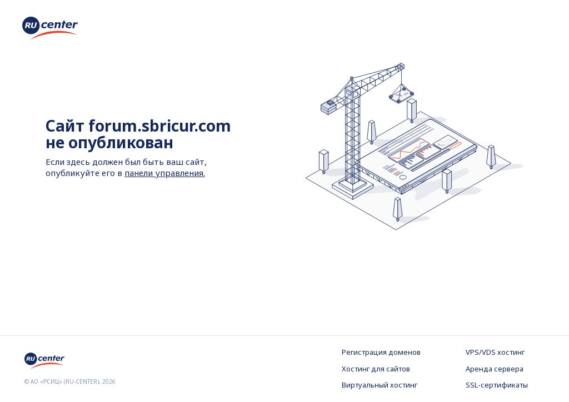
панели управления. (164, 172)
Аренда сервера (494, 369)
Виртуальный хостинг (379, 385)
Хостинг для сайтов (376, 369)
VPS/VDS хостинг (495, 352)
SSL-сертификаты (497, 385)
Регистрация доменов (381, 352)
